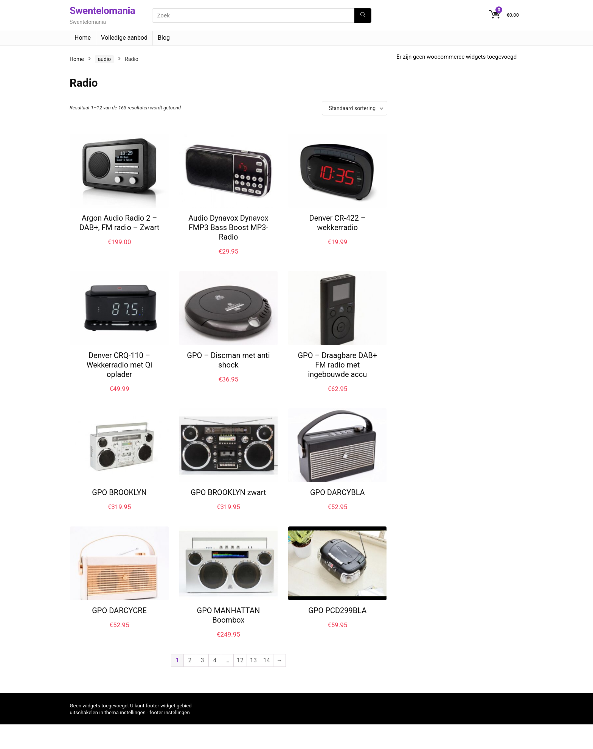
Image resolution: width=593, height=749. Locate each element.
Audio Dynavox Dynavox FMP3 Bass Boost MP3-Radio (228, 227)
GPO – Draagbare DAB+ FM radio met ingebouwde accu (337, 365)
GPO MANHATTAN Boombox (228, 615)
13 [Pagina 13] (253, 660)
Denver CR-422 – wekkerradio (337, 222)
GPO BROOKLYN (119, 492)
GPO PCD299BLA (337, 610)
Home (83, 37)
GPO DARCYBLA (337, 492)
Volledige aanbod (124, 37)
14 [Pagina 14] (266, 660)
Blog (164, 37)
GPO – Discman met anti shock (228, 360)
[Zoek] (362, 15)
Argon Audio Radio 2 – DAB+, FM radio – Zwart (119, 222)
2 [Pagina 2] (190, 660)
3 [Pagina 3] (202, 660)
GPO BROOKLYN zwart (228, 492)
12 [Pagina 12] (240, 660)
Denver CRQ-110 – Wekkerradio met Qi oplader (119, 365)
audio (104, 59)
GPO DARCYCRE (119, 610)
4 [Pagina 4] (215, 660)
